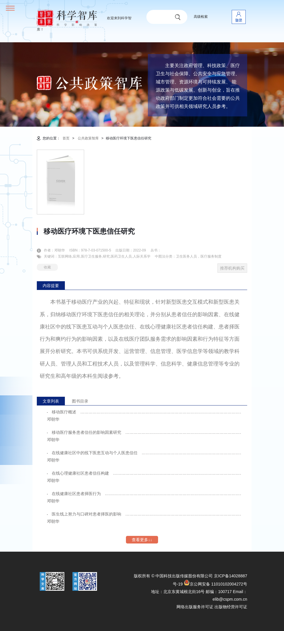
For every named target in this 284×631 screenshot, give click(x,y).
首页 (66, 138)
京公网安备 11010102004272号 (215, 584)
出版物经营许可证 (230, 606)
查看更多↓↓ (142, 539)
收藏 (47, 267)
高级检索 (201, 17)
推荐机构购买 (232, 268)
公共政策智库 (88, 138)
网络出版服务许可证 (194, 606)
